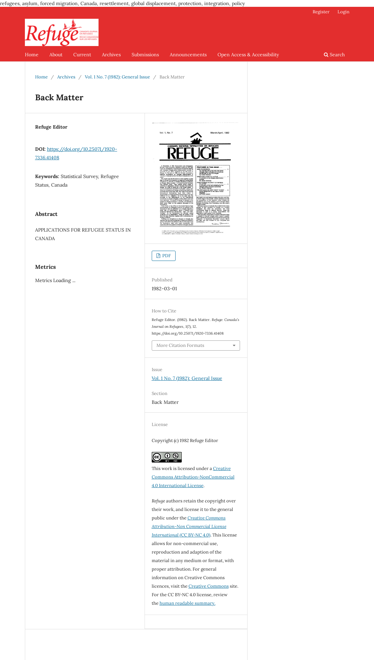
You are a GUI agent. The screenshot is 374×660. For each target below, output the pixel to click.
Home (32, 55)
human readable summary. (187, 603)
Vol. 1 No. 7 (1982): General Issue (117, 77)
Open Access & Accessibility (248, 55)
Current (82, 55)
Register (321, 12)
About (55, 55)
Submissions (145, 55)
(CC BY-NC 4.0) (189, 526)
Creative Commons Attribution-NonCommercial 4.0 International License (193, 477)
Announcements (188, 55)
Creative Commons (209, 586)
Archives (111, 55)
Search (334, 55)
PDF (166, 256)
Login (343, 12)
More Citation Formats (180, 345)
